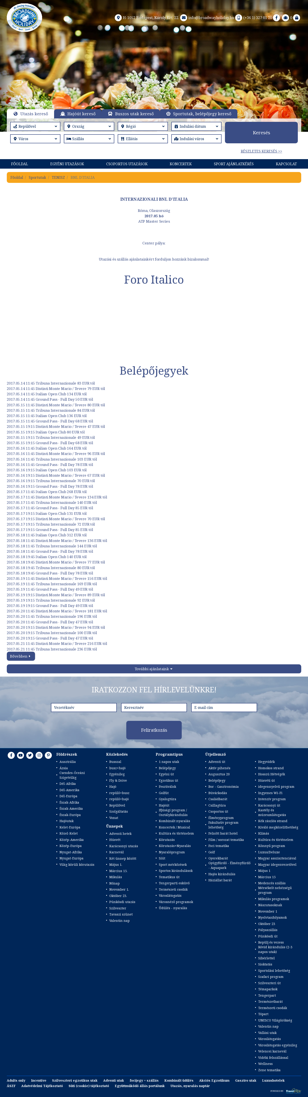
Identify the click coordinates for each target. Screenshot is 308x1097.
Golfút (164, 793)
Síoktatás (265, 964)
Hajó (112, 786)
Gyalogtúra (167, 799)
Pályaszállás (267, 930)
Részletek (154, 86)
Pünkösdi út (267, 936)
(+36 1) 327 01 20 (253, 17)
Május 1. (115, 864)
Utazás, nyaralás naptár (190, 1086)
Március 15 (267, 877)
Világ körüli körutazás (77, 864)
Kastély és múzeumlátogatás (272, 812)
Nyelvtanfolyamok (272, 917)
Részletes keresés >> (261, 151)
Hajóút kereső (81, 113)
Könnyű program (271, 846)
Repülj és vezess (271, 942)
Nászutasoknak (270, 905)
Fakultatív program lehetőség (223, 824)
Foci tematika (218, 846)
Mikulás (115, 877)
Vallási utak (267, 1033)
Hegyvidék (266, 762)
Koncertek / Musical (174, 827)
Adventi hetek (120, 833)
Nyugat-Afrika (71, 852)
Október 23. (118, 896)
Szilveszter (117, 908)
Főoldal (19, 163)
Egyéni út (166, 774)
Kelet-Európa (70, 827)
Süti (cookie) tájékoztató (89, 1086)
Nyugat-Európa (72, 858)
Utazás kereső (34, 113)
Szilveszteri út (269, 983)
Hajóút (164, 805)
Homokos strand (271, 768)
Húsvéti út (266, 780)
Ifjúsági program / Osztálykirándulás (173, 812)
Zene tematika (269, 1070)
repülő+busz (119, 793)
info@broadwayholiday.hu (206, 17)
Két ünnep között (122, 858)
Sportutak (37, 177)
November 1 (267, 911)
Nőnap (114, 883)
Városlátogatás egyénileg (277, 1045)
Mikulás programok (273, 899)
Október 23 (266, 924)
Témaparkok (267, 989)
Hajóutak (67, 821)
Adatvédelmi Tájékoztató (42, 1086)
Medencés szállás (272, 883)
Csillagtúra (217, 805)
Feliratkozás (154, 730)
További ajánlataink (152, 668)
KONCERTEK (181, 163)
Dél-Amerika (69, 790)
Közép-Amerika (72, 839)
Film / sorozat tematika (226, 839)
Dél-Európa (68, 796)
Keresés (261, 133)
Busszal (115, 762)
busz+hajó (117, 768)
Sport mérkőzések (173, 864)
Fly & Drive (118, 780)
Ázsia (64, 768)
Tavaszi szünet (121, 914)
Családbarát (217, 799)
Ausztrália (68, 762)
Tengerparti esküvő (174, 883)
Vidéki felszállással (273, 1057)
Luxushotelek (273, 1080)
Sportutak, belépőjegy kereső (202, 113)
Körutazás (167, 839)
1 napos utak (169, 762)
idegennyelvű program (276, 786)
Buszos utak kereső (134, 113)
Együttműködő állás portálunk (140, 1086)
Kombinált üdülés (178, 1080)
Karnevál (116, 852)
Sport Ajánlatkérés (234, 163)
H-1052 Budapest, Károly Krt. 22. (146, 17)
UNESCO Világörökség (275, 1020)
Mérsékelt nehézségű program (275, 890)
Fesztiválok (167, 786)
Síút (162, 858)
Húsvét (114, 839)
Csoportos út (218, 811)
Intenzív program (272, 799)
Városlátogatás (170, 895)
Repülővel (117, 805)
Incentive (38, 1080)
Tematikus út (169, 877)
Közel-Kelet (69, 833)
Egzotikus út (168, 780)
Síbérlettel (266, 958)
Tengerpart (267, 995)
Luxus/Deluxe (269, 852)
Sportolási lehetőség (274, 970)
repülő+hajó (119, 799)
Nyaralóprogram (172, 852)
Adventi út (216, 762)
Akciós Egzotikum (214, 1080)
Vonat (113, 818)
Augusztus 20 (219, 774)
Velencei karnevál (272, 1051)
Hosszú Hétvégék (271, 774)
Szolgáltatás (118, 811)
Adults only (16, 1080)
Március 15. (118, 871)
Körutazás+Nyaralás (175, 846)
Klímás (263, 833)
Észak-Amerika (71, 808)
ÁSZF (11, 1086)
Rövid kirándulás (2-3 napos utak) (275, 949)
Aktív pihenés (219, 768)
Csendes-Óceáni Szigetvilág (72, 775)
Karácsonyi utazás (123, 846)
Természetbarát (270, 1001)
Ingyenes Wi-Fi (270, 793)
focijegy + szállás (144, 1080)
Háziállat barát (220, 880)
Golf (211, 852)
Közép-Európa (71, 846)
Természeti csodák (173, 889)
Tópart (263, 1014)
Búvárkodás (217, 793)
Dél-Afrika (68, 783)
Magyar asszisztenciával (277, 858)
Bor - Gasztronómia (223, 786)
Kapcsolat (286, 163)
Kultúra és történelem (176, 833)
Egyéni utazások (67, 163)
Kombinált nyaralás (174, 821)
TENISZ (58, 177)
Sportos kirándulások (176, 870)
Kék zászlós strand (272, 821)
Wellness (265, 1064)
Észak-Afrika (69, 802)
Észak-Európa (70, 815)
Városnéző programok (176, 902)
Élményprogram (221, 818)
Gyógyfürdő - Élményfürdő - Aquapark (229, 865)
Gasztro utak (245, 1080)
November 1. (119, 889)
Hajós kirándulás (221, 874)
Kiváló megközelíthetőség (278, 827)
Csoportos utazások (127, 163)
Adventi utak (113, 1080)
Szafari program (271, 976)
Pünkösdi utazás (122, 902)
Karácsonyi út (269, 805)
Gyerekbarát (218, 858)
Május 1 (264, 870)
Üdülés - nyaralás (173, 908)
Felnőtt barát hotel (223, 833)
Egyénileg (117, 774)
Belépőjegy (167, 768)
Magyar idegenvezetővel (277, 864)
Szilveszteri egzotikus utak (75, 1080)
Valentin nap (119, 920)
